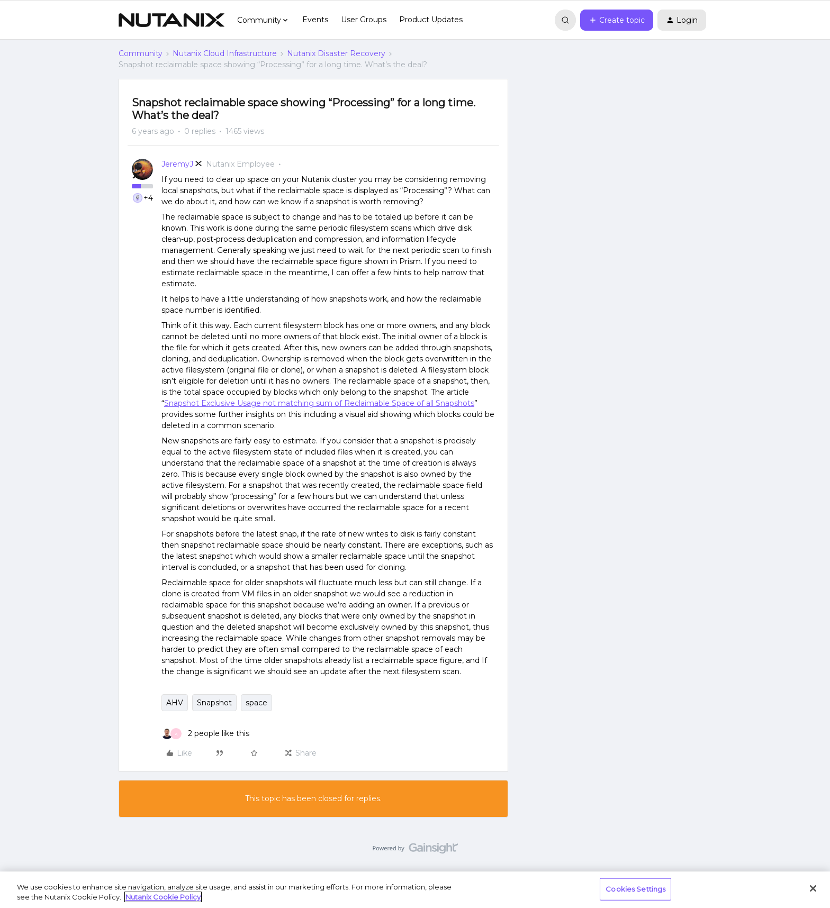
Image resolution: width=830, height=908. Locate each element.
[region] (415, 889)
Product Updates (431, 19)
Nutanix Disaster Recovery (336, 53)
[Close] (813, 888)
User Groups (363, 19)
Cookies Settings (635, 889)
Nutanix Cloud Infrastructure (225, 53)
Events (315, 19)
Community (141, 53)
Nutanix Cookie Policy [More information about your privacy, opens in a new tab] (163, 897)
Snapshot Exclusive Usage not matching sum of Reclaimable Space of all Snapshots (319, 403)
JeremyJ (177, 164)
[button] (616, 20)
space (256, 702)
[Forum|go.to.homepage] (171, 20)
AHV (174, 702)
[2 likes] (205, 733)
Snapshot (214, 702)
